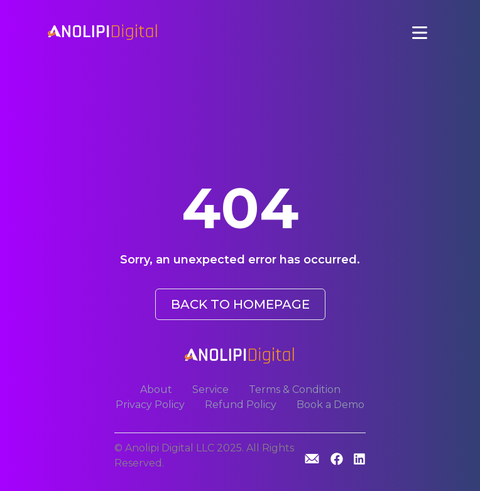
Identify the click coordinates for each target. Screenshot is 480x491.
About (156, 389)
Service (210, 389)
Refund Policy (240, 405)
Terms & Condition (295, 389)
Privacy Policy (150, 405)
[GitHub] (311, 458)
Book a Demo (330, 405)
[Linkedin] (359, 460)
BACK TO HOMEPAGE (240, 304)
